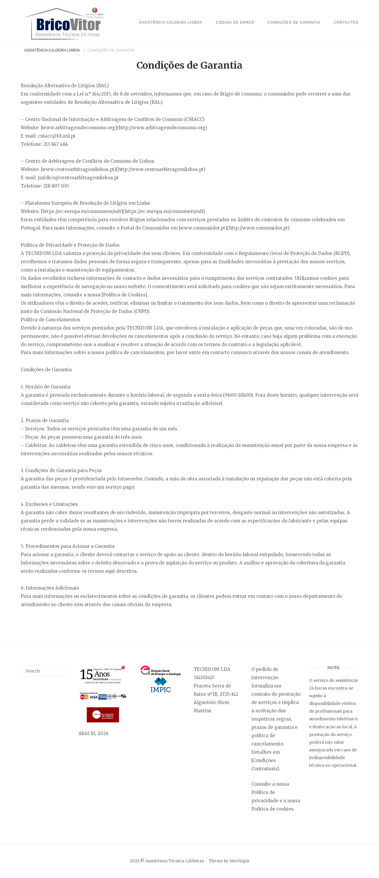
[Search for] (45, 671)
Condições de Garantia (293, 22)
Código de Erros (235, 22)
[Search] (63, 668)
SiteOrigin (239, 861)
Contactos (346, 22)
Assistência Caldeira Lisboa (171, 22)
